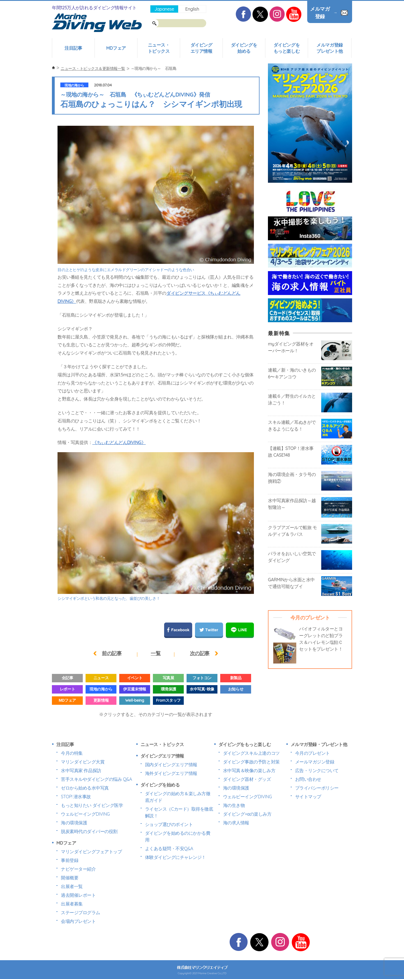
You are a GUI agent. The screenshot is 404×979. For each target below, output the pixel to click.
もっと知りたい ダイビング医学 (92, 805)
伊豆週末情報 (134, 689)
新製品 (236, 677)
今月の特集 (72, 753)
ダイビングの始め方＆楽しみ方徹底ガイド (177, 797)
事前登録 (69, 860)
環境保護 (168, 689)
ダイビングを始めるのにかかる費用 (177, 836)
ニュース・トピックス (159, 48)
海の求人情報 (236, 822)
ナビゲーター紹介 (78, 869)
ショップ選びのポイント (169, 824)
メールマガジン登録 (314, 762)
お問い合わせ (308, 779)
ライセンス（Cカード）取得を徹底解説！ (179, 812)
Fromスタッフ (168, 700)
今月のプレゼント (312, 753)
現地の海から (74, 85)
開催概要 (69, 877)
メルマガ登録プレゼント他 (329, 48)
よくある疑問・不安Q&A (169, 848)
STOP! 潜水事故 (76, 796)
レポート (67, 689)
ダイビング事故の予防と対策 (251, 762)
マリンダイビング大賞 (82, 762)
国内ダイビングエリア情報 (171, 764)
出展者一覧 (72, 886)
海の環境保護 (74, 822)
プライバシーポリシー (317, 788)
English (192, 9)
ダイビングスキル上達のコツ (251, 753)
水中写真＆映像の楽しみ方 (249, 770)
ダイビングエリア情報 (201, 48)
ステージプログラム (80, 912)
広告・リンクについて (317, 770)
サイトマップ (308, 796)
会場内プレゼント (78, 921)
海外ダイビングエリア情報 (171, 773)
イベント (134, 677)
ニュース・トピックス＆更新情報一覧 (93, 68)
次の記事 (200, 653)
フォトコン (202, 677)
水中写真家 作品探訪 (81, 770)
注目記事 (73, 48)
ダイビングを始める (244, 48)
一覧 (155, 653)
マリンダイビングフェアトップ (91, 851)
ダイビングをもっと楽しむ (287, 48)
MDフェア (116, 48)
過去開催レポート (78, 895)
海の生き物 (234, 805)
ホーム (53, 67)
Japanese (164, 9)
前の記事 (111, 653)
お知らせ (235, 689)
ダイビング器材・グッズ (247, 779)
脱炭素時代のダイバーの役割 (89, 831)
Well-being (134, 700)
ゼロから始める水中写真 (85, 788)
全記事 (67, 677)
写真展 (168, 677)
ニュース (101, 677)
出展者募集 (72, 904)
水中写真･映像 (202, 689)
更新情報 (101, 700)
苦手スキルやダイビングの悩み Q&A (96, 779)
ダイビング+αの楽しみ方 (247, 814)
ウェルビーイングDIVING (85, 814)
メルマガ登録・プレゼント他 (319, 744)
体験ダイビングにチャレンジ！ (175, 857)
